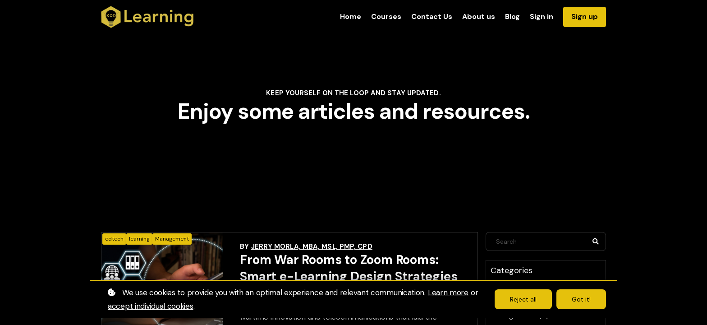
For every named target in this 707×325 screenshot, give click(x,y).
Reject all (523, 299)
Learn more (448, 292)
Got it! (581, 299)
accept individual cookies (150, 306)
